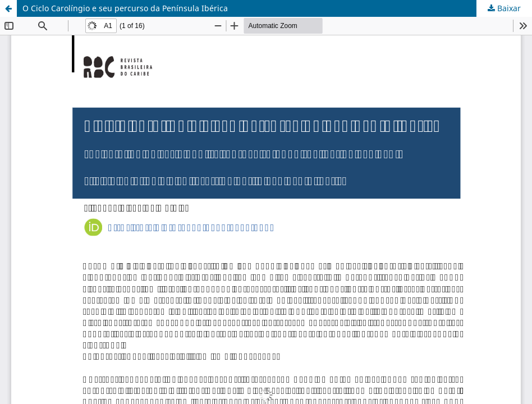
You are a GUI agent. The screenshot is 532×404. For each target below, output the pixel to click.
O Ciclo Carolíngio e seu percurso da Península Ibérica (125, 8)
